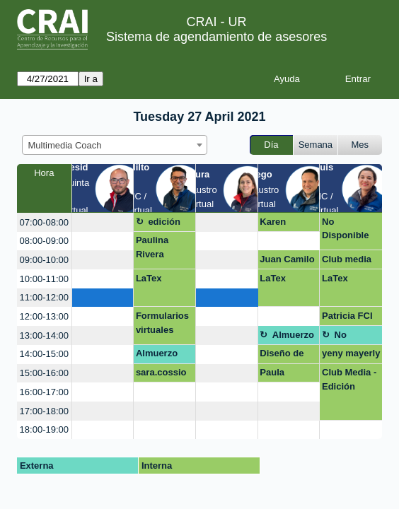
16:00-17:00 (44, 392)
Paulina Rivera (152, 247)
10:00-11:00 (44, 279)
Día (271, 144)
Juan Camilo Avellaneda (287, 261)
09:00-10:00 (44, 260)
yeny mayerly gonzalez (351, 355)
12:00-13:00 (44, 316)
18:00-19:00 (44, 429)
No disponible (355, 337)
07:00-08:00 (44, 222)
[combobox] (114, 145)
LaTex (149, 278)
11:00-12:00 (44, 297)
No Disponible (345, 228)
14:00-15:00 (44, 354)
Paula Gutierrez (280, 374)
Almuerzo (293, 334)
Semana (315, 144)
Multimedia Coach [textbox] (65, 145)
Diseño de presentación (288, 355)
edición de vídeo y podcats (170, 224)
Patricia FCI (347, 315)
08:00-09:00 (44, 240)
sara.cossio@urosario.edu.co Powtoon (163, 374)
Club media (346, 259)
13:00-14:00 (44, 335)
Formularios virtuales (162, 322)
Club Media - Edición (349, 379)
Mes (360, 144)
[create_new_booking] (103, 222)
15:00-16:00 (44, 373)
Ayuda (287, 79)
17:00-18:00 (44, 411)
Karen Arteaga (277, 224)
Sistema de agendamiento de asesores (216, 37)
